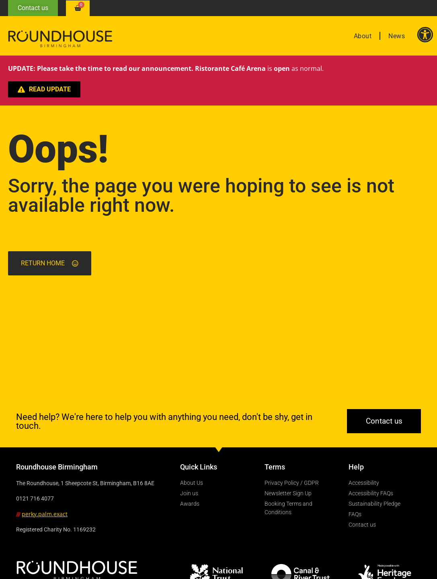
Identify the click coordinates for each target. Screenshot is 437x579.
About (363, 36)
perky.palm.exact (45, 514)
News (396, 36)
